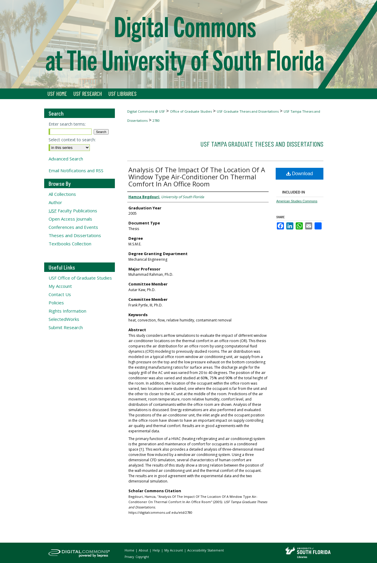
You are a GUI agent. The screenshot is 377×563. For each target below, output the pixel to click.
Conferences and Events (73, 227)
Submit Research (66, 327)
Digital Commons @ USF (146, 111)
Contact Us (60, 294)
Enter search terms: (67, 124)
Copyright (142, 557)
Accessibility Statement (205, 550)
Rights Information (67, 311)
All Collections (62, 194)
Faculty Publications (73, 211)
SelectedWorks (64, 319)
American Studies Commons (296, 201)
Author (55, 202)
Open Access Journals (70, 219)
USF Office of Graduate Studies (80, 278)
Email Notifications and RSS (76, 170)
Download (299, 173)
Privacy (130, 557)
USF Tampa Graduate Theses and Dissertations (261, 143)
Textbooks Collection (70, 244)
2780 (156, 120)
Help (157, 550)
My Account (60, 286)
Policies (56, 303)
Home (130, 550)
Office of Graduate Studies (191, 111)
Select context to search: (72, 139)
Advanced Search (66, 159)
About (144, 550)
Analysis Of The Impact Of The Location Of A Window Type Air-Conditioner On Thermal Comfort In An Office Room (196, 176)
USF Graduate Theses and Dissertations (248, 111)
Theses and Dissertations (75, 235)
